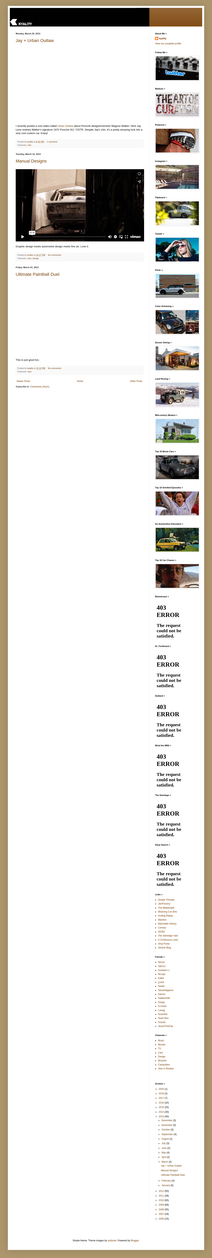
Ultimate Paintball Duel (37, 274)
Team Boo (163, 1018)
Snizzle (162, 1022)
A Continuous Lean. (168, 939)
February (167, 1180)
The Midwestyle (166, 907)
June (164, 1148)
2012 (162, 1191)
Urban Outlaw (65, 125)
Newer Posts (23, 381)
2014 (162, 1112)
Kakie (161, 978)
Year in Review (166, 1068)
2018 (162, 1093)
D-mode (162, 1006)
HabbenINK (164, 998)
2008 (162, 1209)
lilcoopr (161, 974)
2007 (162, 1214)
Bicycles (162, 1060)
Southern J (163, 970)
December (167, 1120)
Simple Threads (166, 899)
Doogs (161, 1002)
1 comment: (52, 142)
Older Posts (136, 381)
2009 (162, 1204)
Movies (161, 1044)
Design (161, 1056)
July (164, 1143)
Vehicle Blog (164, 947)
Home (80, 381)
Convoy (162, 927)
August (166, 1138)
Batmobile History (167, 923)
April (164, 1157)
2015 (162, 1107)
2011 (162, 1195)
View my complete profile (168, 43)
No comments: (55, 255)
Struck (161, 962)
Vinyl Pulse (164, 943)
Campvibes (164, 1064)
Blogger (135, 1240)
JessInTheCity (165, 1026)
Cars (160, 1052)
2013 (162, 1116)
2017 (162, 1098)
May (164, 1152)
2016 (162, 1102)
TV (159, 1048)
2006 (162, 1218)
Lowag (161, 1010)
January (166, 1185)
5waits (161, 986)
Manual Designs (31, 161)
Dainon (161, 994)
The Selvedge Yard (168, 935)
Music (161, 1040)
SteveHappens (166, 990)
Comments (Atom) (39, 386)
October (166, 1129)
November (167, 1125)
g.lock (161, 982)
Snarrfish (162, 1014)
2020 (162, 1089)
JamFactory (164, 903)
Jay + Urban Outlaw (35, 40)
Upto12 (162, 966)
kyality (162, 38)
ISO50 (161, 931)
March (165, 1161)
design (36, 258)
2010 (162, 1200)
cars (29, 145)
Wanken (162, 919)
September (168, 1134)
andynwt (112, 1240)
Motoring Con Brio (167, 911)
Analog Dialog (165, 915)
